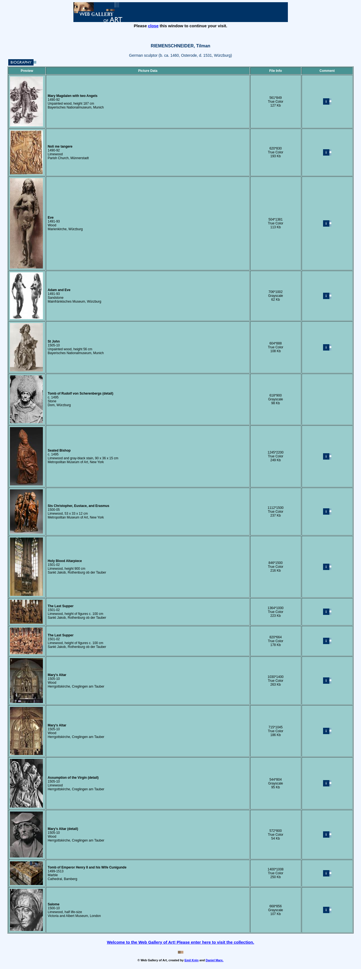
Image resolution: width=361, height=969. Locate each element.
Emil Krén (191, 960)
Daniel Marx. (215, 960)
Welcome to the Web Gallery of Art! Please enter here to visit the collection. (180, 942)
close (153, 25)
